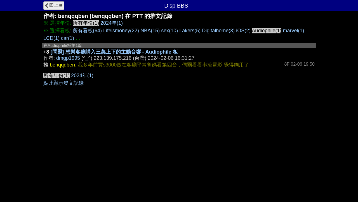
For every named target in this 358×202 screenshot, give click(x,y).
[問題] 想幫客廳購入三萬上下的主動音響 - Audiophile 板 (114, 52)
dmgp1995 (68, 58)
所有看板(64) (87, 30)
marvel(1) (293, 30)
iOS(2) (243, 30)
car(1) (67, 38)
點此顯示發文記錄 (63, 83)
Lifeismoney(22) (121, 30)
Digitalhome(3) (218, 30)
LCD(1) (51, 38)
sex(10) (169, 30)
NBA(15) (150, 30)
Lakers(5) (190, 30)
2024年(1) (111, 23)
